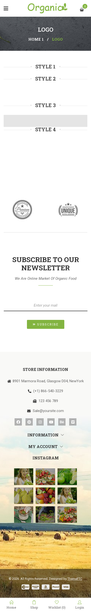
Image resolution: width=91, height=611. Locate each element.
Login (79, 604)
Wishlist (57, 604)
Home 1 (36, 39)
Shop (34, 604)
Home (11, 604)
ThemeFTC (74, 579)
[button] (45, 324)
